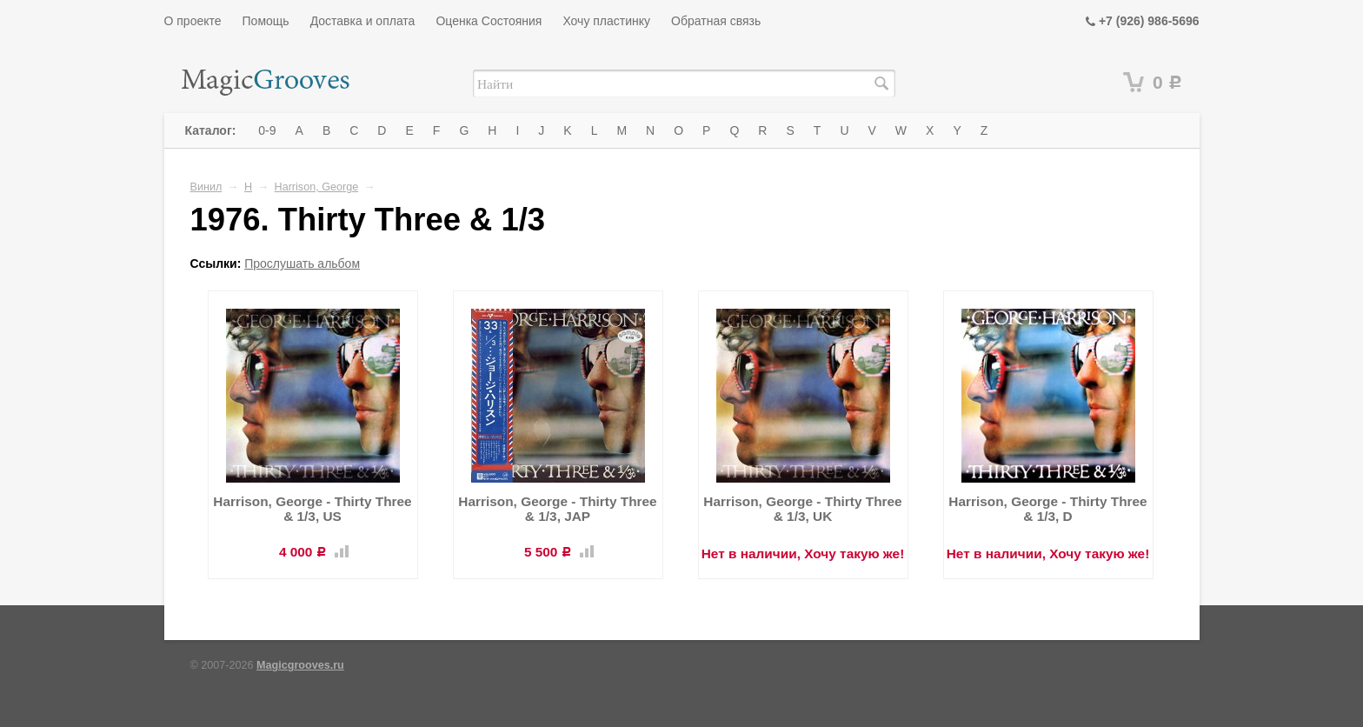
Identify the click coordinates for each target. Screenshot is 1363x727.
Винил (206, 187)
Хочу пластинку (606, 21)
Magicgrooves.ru (300, 665)
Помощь (266, 21)
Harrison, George (317, 187)
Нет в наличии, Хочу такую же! (803, 553)
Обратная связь (716, 21)
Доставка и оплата (363, 21)
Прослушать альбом (302, 263)
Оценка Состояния (488, 21)
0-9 (267, 130)
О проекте (193, 21)
